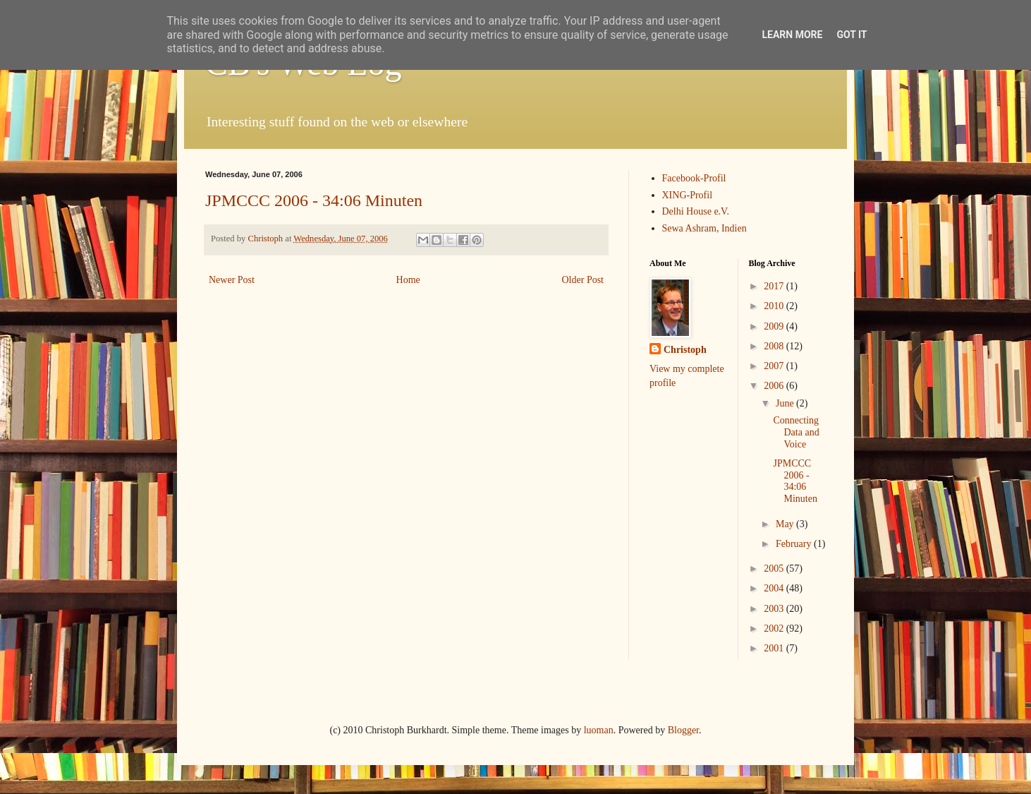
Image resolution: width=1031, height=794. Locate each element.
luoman (599, 730)
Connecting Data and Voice (796, 432)
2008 (775, 346)
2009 (775, 326)
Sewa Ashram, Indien (704, 228)
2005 (775, 568)
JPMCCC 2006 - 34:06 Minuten (313, 200)
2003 (775, 608)
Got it (851, 34)
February (795, 544)
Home (408, 280)
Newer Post (232, 280)
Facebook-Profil (694, 178)
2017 (775, 286)
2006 (775, 385)
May (786, 524)
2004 (775, 588)
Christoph (685, 349)
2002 (775, 628)
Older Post (583, 280)
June (786, 403)
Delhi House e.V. (695, 211)
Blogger (683, 730)
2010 (775, 306)
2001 (775, 648)
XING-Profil (687, 195)
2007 (775, 366)
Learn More (792, 34)
